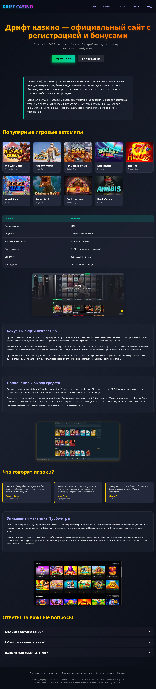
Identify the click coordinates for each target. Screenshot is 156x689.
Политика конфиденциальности (77, 673)
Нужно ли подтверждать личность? (78, 653)
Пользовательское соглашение (44, 673)
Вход (149, 6)
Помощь (136, 6)
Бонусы (106, 6)
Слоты (93, 6)
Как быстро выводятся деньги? (78, 632)
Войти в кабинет (92, 58)
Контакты (121, 673)
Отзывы (121, 6)
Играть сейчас (63, 58)
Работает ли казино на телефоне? (78, 642)
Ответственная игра (104, 673)
